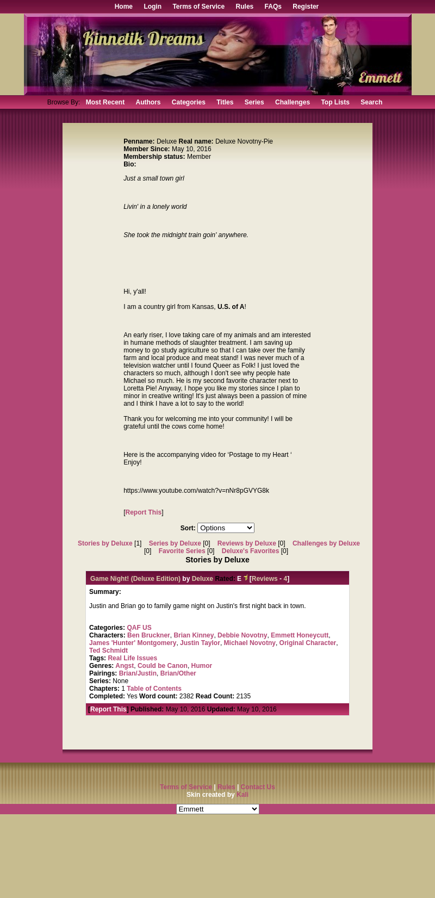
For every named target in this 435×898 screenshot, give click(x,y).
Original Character (308, 643)
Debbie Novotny (242, 635)
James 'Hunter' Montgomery (132, 643)
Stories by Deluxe (105, 543)
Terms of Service (198, 6)
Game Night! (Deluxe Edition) (135, 579)
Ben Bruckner (148, 635)
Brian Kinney (193, 635)
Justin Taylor (200, 643)
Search (371, 102)
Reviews (265, 579)
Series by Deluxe (175, 543)
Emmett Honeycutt (299, 635)
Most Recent (105, 102)
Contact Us (258, 787)
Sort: (188, 528)
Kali (242, 794)
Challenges (292, 102)
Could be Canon (163, 666)
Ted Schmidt (108, 650)
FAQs (273, 6)
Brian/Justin (138, 673)
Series (254, 102)
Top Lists (335, 102)
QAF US (139, 627)
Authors (147, 102)
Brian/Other (178, 673)
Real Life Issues (132, 658)
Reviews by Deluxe (246, 543)
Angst (124, 666)
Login (152, 6)
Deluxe (202, 579)
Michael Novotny (250, 643)
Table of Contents (154, 688)
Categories (189, 102)
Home (124, 6)
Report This (144, 512)
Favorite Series (182, 551)
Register (306, 6)
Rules (245, 6)
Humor (202, 666)
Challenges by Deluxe (326, 543)
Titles (224, 102)
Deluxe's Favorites (250, 551)
